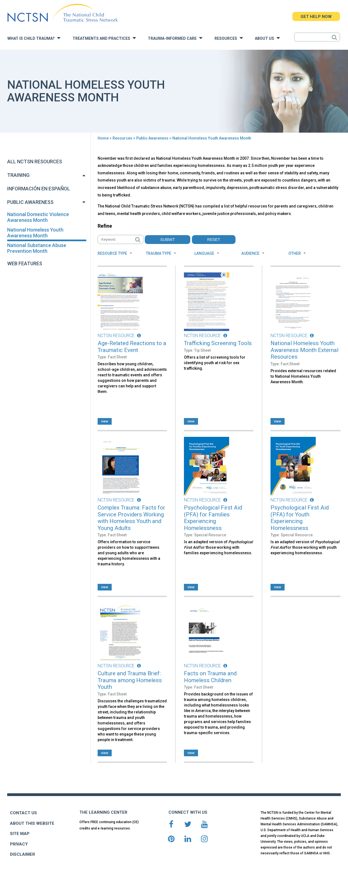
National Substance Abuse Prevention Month (36, 248)
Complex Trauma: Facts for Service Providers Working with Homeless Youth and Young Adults (131, 517)
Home (103, 138)
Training (18, 175)
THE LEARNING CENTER (103, 812)
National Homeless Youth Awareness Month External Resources (304, 350)
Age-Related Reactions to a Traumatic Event (132, 346)
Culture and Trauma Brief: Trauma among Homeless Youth (130, 680)
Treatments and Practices (104, 38)
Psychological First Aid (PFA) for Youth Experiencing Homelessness (300, 517)
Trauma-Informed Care (175, 38)
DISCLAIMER (22, 854)
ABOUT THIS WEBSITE (32, 823)
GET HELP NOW (316, 16)
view (104, 421)
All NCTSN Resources (34, 161)
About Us (267, 38)
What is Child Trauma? (33, 38)
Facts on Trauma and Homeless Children (210, 677)
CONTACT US (23, 812)
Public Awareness (152, 138)
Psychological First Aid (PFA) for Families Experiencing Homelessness (213, 517)
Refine (105, 226)
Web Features (24, 263)
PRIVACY (19, 844)
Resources (229, 38)
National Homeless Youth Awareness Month (35, 232)
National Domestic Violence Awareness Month (38, 217)
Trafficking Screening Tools (218, 343)
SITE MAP (20, 833)
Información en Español (38, 188)
